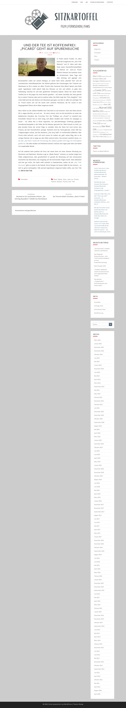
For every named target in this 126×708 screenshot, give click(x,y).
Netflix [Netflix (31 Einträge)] (98, 111)
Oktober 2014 (98, 622)
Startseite (110, 2)
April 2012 (97, 676)
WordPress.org (98, 313)
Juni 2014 (97, 630)
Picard (65, 182)
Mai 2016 (97, 565)
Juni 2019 (97, 454)
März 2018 (97, 497)
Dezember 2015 (99, 583)
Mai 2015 (97, 597)
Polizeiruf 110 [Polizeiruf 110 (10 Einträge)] (97, 116)
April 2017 (97, 529)
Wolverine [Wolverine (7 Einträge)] (109, 136)
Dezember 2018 (99, 469)
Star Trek (71, 182)
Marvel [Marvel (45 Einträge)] (105, 107)
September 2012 (99, 669)
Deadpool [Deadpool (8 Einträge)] (103, 93)
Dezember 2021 (99, 401)
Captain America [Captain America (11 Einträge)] (98, 87)
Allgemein (97, 49)
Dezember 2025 (99, 347)
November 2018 (99, 472)
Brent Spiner (58, 179)
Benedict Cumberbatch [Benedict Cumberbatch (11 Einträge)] (100, 85)
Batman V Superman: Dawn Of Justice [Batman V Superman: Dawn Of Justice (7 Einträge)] (101, 83)
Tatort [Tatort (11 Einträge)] (96, 132)
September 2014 (99, 626)
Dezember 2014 (99, 615)
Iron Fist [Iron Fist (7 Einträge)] (105, 102)
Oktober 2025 (98, 354)
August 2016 (98, 554)
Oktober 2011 (98, 680)
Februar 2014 (98, 644)
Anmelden (97, 302)
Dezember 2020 (99, 411)
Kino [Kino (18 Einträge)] (107, 104)
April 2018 (97, 494)
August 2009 (98, 690)
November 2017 (99, 508)
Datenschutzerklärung (97, 2)
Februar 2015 (98, 608)
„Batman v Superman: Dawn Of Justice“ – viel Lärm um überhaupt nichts (102, 230)
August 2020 (98, 426)
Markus (57, 52)
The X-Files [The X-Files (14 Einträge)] (101, 137)
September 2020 (99, 422)
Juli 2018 (97, 483)
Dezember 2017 (99, 504)
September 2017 (99, 512)
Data (64, 179)
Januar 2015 (98, 612)
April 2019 (97, 458)
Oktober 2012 (98, 665)
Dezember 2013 (99, 647)
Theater (96, 60)
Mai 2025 (97, 361)
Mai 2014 (97, 633)
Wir (87, 2)
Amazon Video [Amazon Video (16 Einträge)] (99, 79)
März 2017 (97, 533)
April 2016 (97, 569)
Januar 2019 (98, 465)
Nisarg (81, 704)
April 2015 (97, 601)
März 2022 (97, 394)
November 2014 (99, 619)
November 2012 (99, 662)
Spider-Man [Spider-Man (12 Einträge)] (103, 120)
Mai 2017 (97, 526)
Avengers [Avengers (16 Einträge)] (98, 81)
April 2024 (97, 379)
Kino (81, 2)
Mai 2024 (97, 376)
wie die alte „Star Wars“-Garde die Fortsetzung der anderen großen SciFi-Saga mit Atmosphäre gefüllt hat (50, 141)
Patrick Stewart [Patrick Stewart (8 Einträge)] (103, 114)
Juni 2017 (97, 522)
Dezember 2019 (99, 444)
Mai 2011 (97, 683)
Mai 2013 (97, 658)
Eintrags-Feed (98, 306)
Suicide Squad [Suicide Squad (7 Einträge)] (100, 129)
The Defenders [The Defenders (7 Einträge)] (102, 132)
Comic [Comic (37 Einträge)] (100, 90)
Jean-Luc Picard (72, 179)
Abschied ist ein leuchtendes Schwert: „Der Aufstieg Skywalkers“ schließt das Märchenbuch (31, 196)
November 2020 (99, 415)
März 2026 (97, 340)
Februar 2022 (98, 397)
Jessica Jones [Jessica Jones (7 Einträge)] (100, 104)
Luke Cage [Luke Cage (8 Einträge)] (96, 108)
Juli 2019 (97, 451)
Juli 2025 (97, 358)
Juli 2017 (97, 519)
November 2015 (99, 587)
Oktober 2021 (98, 404)
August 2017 (98, 515)
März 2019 (97, 462)
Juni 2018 (97, 487)
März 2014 (97, 640)
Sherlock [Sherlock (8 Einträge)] (95, 120)
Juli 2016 (97, 558)
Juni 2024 (97, 372)
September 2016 (99, 551)
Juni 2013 (97, 655)
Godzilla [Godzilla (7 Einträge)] (104, 100)
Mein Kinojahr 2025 (100, 266)
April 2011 (97, 687)
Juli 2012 (97, 672)
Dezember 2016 (99, 540)
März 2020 (97, 436)
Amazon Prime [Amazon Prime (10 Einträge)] (106, 76)
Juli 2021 (97, 408)
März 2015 (97, 605)
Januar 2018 (98, 501)
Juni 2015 (97, 594)
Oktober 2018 (98, 476)
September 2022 (99, 386)
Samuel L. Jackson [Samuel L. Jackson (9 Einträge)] (104, 118)
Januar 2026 (98, 344)
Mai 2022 (97, 390)
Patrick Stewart (56, 182)
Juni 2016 (97, 562)
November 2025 (99, 351)
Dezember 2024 (99, 369)
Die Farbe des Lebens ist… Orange (101, 216)
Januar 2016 (98, 580)
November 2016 (99, 544)
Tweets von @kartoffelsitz (101, 151)
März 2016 (97, 572)
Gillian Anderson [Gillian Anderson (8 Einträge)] (97, 100)
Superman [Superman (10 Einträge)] (108, 130)
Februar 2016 (98, 576)
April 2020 (97, 433)
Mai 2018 (97, 490)
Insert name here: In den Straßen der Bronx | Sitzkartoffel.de (101, 170)
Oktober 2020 (98, 419)
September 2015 (99, 590)
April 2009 (97, 694)
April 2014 (97, 637)
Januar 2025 (98, 365)
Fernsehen (75, 2)
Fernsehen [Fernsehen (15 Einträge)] (105, 98)
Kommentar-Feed (99, 309)
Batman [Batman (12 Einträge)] (107, 81)
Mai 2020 (97, 429)
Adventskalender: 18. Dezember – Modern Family (100, 176)
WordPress (68, 704)
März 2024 (97, 383)
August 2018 (98, 479)
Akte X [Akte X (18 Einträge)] (97, 76)
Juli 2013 (97, 651)
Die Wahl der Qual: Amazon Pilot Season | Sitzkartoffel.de (101, 184)
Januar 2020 (98, 440)
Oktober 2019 (98, 447)
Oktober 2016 (98, 547)
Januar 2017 (98, 537)
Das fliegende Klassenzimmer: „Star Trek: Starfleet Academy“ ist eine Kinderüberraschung (102, 258)
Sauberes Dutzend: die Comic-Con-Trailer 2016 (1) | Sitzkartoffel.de (101, 223)
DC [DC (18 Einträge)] (97, 93)
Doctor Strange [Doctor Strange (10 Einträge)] (100, 95)
